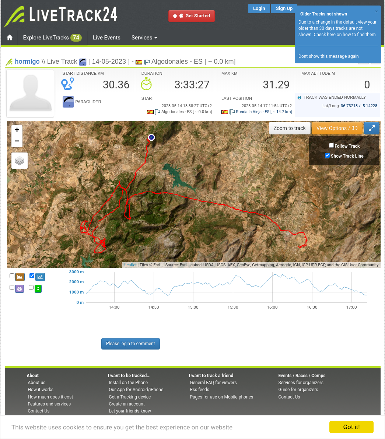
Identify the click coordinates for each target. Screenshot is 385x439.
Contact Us (39, 411)
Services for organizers (301, 382)
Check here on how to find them (344, 34)
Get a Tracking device (130, 397)
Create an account (127, 404)
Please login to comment (130, 343)
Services (144, 37)
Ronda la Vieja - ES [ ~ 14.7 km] (256, 111)
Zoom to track (290, 128)
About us (37, 382)
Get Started (191, 15)
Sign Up (284, 8)
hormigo (27, 61)
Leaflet (130, 265)
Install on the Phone (128, 382)
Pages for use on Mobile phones (221, 397)
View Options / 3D (337, 128)
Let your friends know (130, 411)
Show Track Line (347, 156)
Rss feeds (199, 389)
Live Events (106, 37)
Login (259, 8)
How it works (40, 389)
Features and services (49, 404)
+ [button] (16, 130)
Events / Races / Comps (302, 375)
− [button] (16, 141)
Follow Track (347, 146)
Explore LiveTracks (52, 38)
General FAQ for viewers (213, 382)
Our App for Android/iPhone (136, 389)
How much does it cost (50, 397)
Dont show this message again (328, 56)
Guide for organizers (298, 389)
